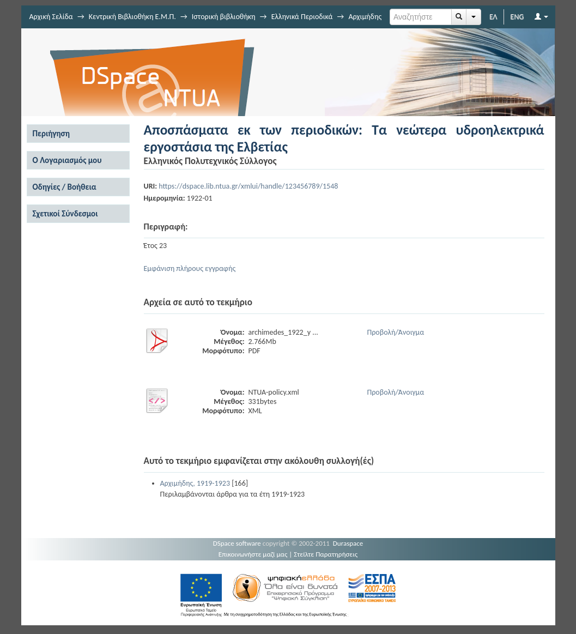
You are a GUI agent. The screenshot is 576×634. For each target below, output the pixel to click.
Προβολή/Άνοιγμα (396, 332)
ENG (517, 16)
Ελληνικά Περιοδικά (302, 16)
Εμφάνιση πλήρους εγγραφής (190, 268)
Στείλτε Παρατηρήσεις (325, 554)
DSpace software (237, 543)
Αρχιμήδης (364, 16)
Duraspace (348, 543)
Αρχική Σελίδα (51, 16)
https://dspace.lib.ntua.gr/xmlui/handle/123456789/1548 (248, 186)
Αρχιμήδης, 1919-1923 (195, 483)
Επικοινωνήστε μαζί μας (253, 554)
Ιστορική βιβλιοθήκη (224, 16)
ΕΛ (493, 16)
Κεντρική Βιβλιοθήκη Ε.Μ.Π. (132, 16)
